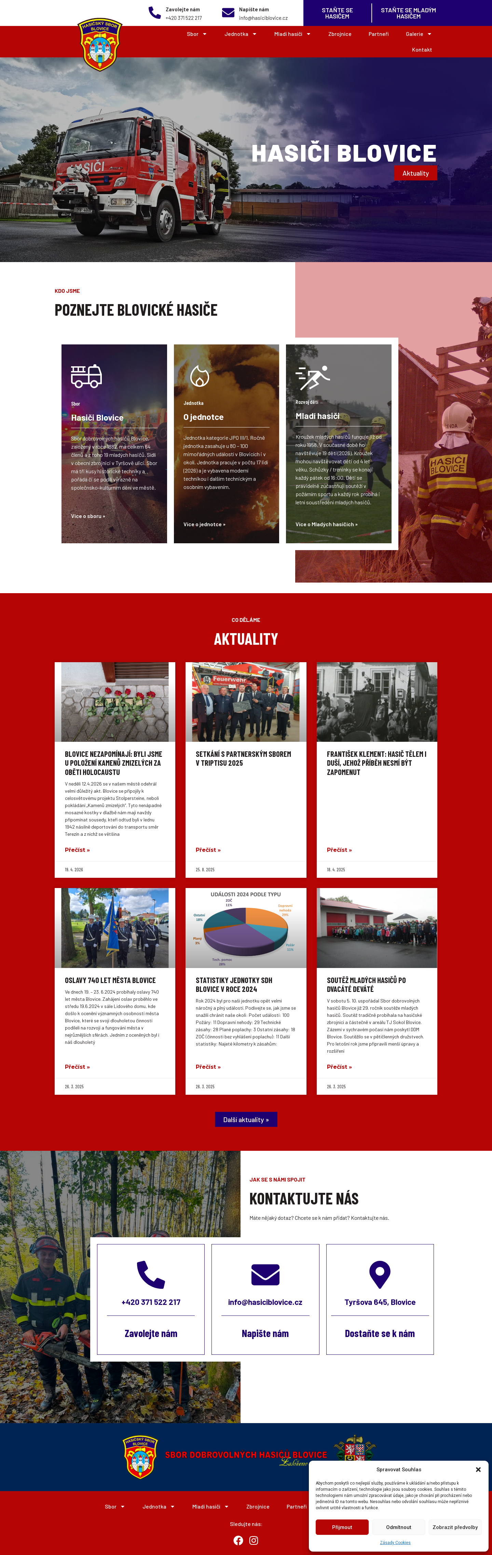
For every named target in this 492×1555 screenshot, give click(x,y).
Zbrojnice (340, 33)
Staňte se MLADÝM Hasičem (408, 13)
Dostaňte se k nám (380, 1333)
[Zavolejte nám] (155, 12)
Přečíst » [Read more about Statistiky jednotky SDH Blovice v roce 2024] (208, 1067)
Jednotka (240, 34)
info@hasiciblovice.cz (265, 1302)
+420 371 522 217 (151, 1302)
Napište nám (254, 9)
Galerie (419, 34)
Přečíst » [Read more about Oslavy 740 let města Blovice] (77, 1067)
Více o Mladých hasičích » (327, 524)
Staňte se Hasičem (337, 13)
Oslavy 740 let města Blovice (110, 980)
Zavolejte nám (183, 9)
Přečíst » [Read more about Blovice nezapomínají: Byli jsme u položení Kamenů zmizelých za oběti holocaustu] (77, 850)
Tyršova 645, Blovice (380, 1302)
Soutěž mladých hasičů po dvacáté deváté (366, 984)
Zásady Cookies (395, 1542)
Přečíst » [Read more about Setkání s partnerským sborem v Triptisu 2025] (208, 850)
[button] (478, 1469)
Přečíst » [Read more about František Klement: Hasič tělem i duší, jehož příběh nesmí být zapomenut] (339, 850)
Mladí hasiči (292, 34)
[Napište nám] (228, 12)
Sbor (197, 34)
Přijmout (342, 1527)
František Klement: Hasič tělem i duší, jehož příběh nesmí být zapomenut (376, 762)
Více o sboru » (88, 516)
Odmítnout (398, 1527)
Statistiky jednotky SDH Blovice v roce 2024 (234, 984)
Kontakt (422, 49)
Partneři (379, 33)
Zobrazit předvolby (455, 1527)
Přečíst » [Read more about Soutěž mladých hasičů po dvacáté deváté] (339, 1067)
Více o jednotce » (204, 524)
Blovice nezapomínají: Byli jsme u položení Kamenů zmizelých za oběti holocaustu (113, 762)
